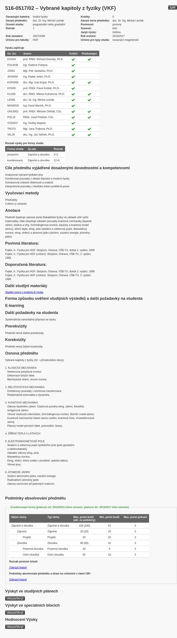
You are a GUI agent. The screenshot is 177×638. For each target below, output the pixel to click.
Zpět (172, 7)
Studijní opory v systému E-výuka (24, 292)
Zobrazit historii (18, 567)
